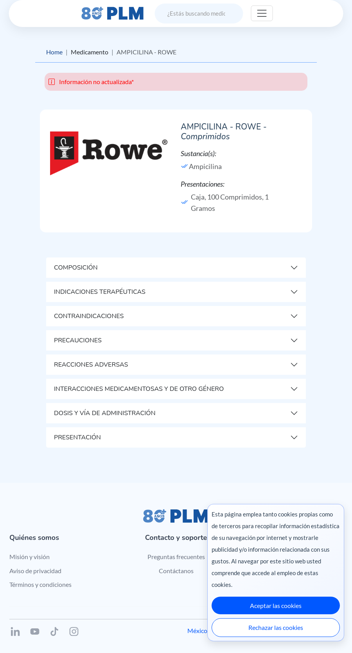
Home (54, 52)
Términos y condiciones (40, 584)
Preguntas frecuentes (176, 556)
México (197, 630)
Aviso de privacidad (35, 570)
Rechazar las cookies (275, 627)
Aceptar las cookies (276, 605)
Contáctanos (176, 570)
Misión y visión (29, 556)
